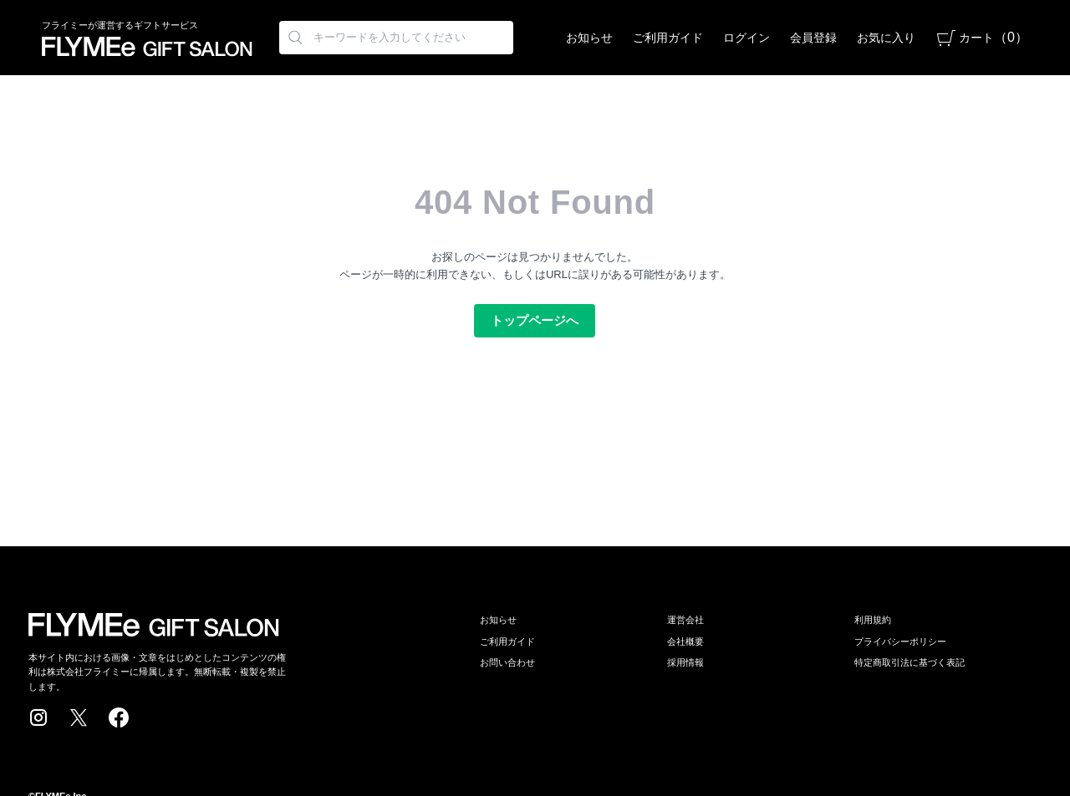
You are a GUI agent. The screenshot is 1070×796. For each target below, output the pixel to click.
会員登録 (813, 37)
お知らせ (589, 37)
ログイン (746, 37)
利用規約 (872, 620)
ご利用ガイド (668, 37)
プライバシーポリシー (900, 641)
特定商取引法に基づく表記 (909, 662)
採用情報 (685, 662)
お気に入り (886, 37)
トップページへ (534, 320)
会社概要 (685, 641)
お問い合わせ (507, 662)
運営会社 (685, 620)
